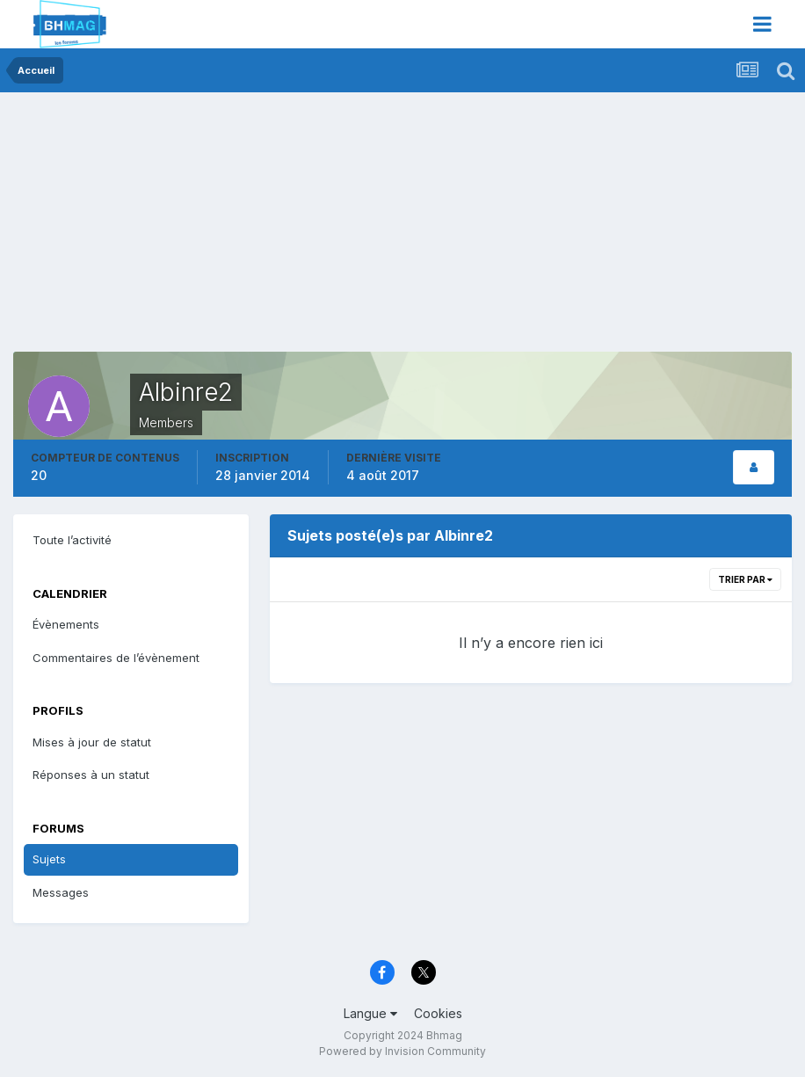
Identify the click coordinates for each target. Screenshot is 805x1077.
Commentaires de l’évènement (116, 658)
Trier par (745, 579)
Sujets (49, 859)
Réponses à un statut (91, 775)
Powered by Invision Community (402, 1051)
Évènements (66, 624)
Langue (370, 1013)
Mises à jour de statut (92, 742)
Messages (61, 892)
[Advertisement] (218, 229)
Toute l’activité (72, 540)
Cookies (438, 1013)
